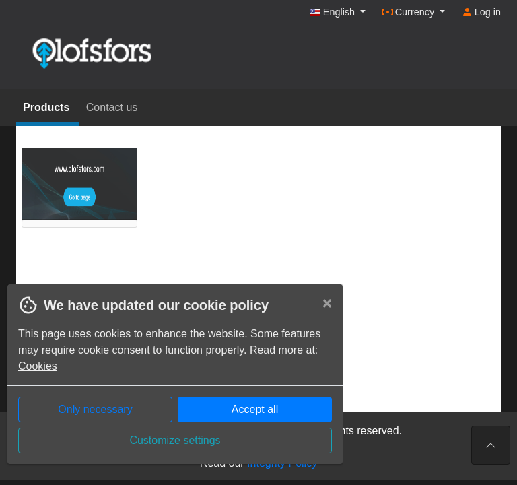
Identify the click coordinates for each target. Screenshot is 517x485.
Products (48, 107)
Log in (481, 12)
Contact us (111, 107)
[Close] (327, 303)
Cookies (37, 366)
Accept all (255, 409)
